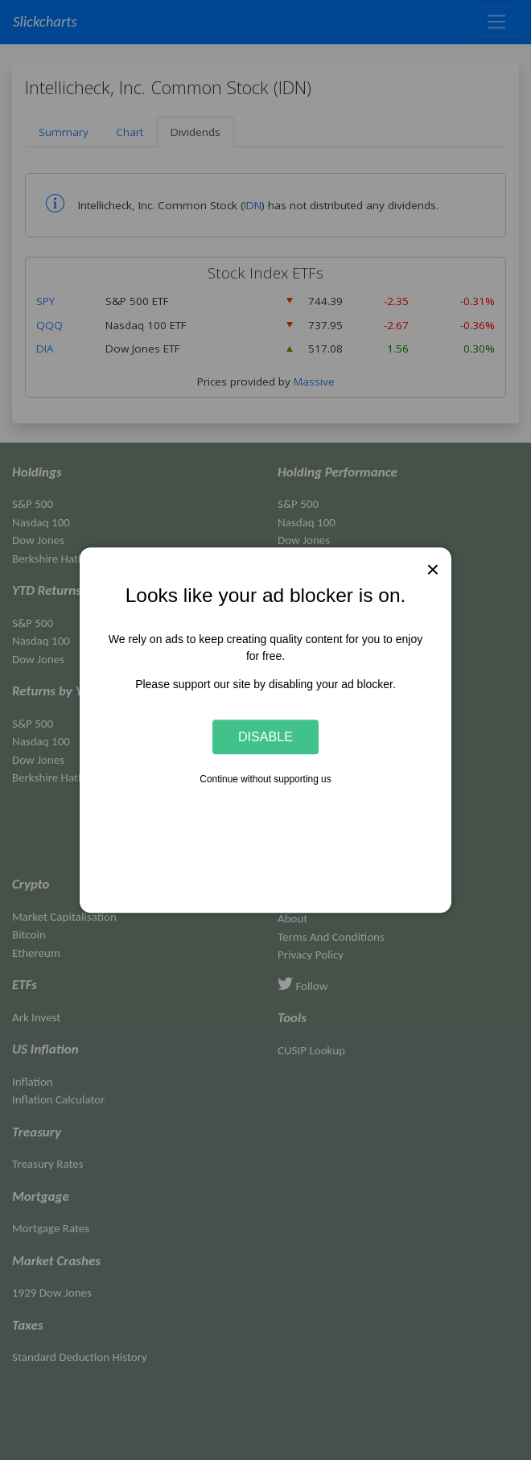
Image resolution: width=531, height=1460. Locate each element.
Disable (265, 736)
